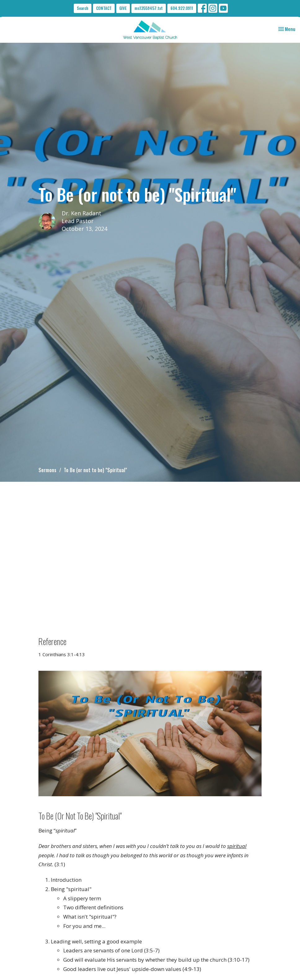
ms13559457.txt (149, 8)
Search (82, 8)
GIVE (123, 8)
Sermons (47, 470)
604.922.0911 (181, 8)
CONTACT (104, 8)
